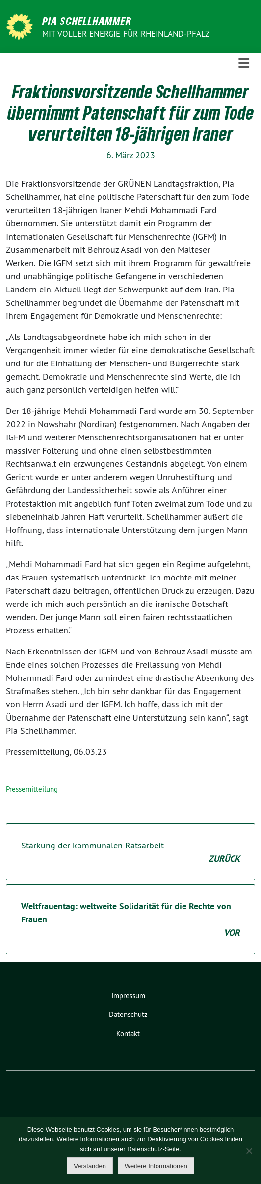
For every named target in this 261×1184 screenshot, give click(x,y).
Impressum (128, 995)
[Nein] (249, 1151)
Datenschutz (128, 1014)
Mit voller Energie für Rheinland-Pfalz (127, 33)
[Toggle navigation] (244, 63)
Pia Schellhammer (87, 20)
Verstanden (90, 1166)
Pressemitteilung (32, 789)
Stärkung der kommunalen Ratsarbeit (130, 852)
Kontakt (128, 1033)
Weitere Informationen (156, 1166)
